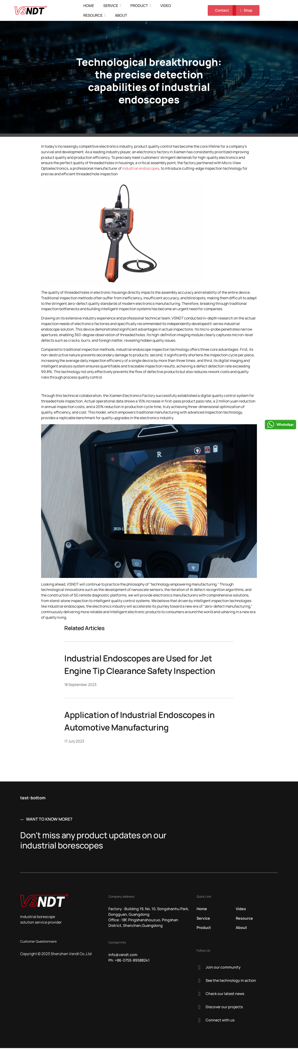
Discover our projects (224, 1007)
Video (166, 5)
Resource (93, 15)
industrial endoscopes (143, 168)
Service (111, 5)
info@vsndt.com (122, 955)
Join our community (223, 968)
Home (89, 5)
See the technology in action (231, 981)
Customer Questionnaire (38, 942)
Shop (246, 10)
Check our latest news (225, 994)
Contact (222, 10)
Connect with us (220, 1020)
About (121, 15)
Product (140, 5)
